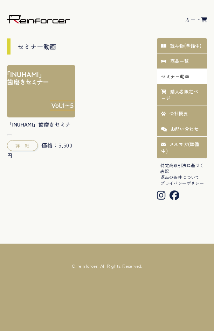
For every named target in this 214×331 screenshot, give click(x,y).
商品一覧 (175, 61)
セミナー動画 (175, 76)
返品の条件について (180, 177)
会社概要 (174, 113)
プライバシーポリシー (182, 183)
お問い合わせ (180, 128)
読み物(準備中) (181, 45)
